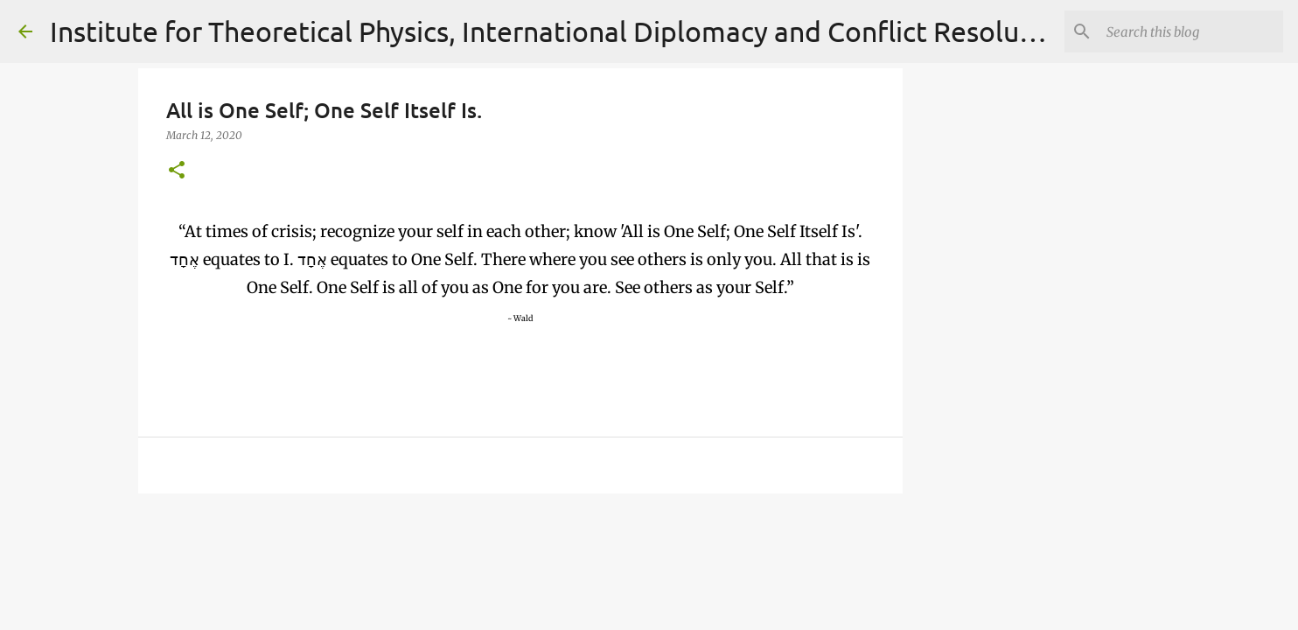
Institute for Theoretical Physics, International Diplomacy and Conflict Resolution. (563, 31)
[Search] (1191, 31)
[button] (176, 171)
